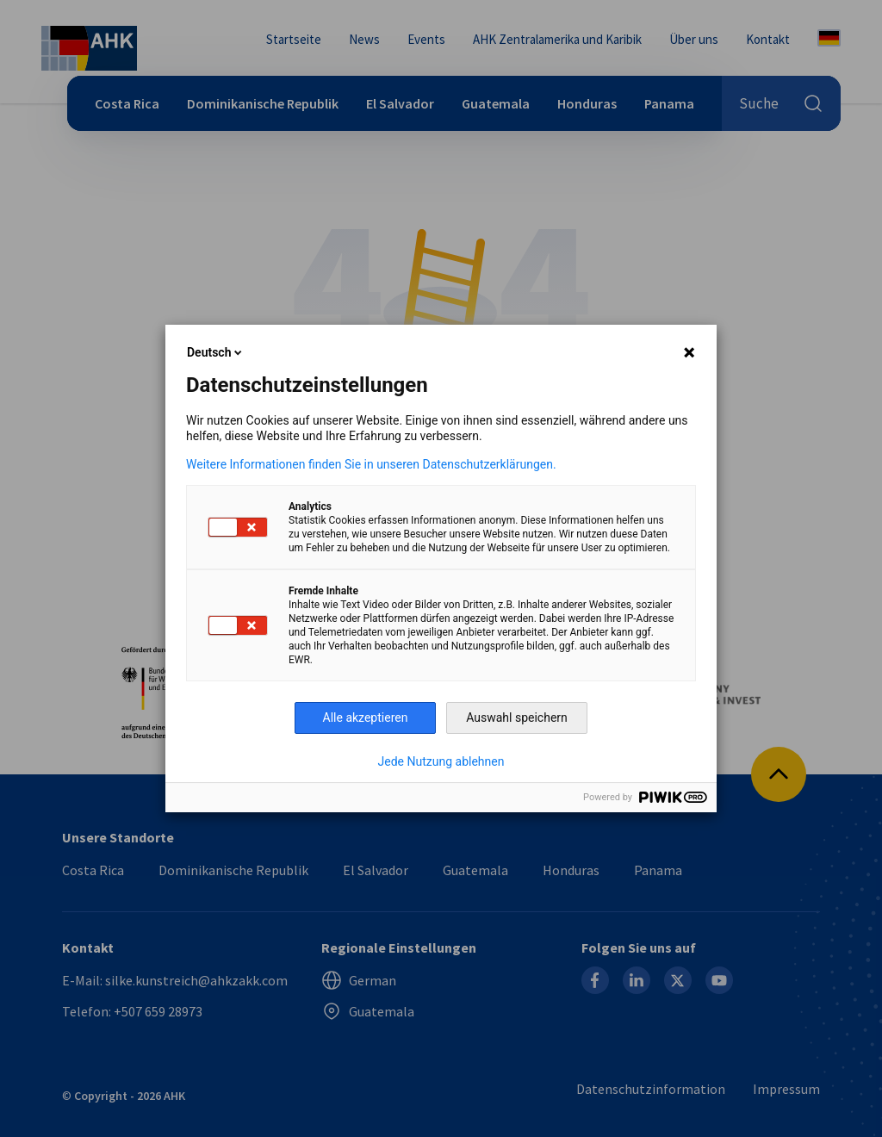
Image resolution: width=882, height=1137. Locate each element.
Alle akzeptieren (365, 717)
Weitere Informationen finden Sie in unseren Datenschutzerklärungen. (371, 464)
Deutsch (216, 352)
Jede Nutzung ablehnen (441, 761)
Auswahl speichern (517, 717)
